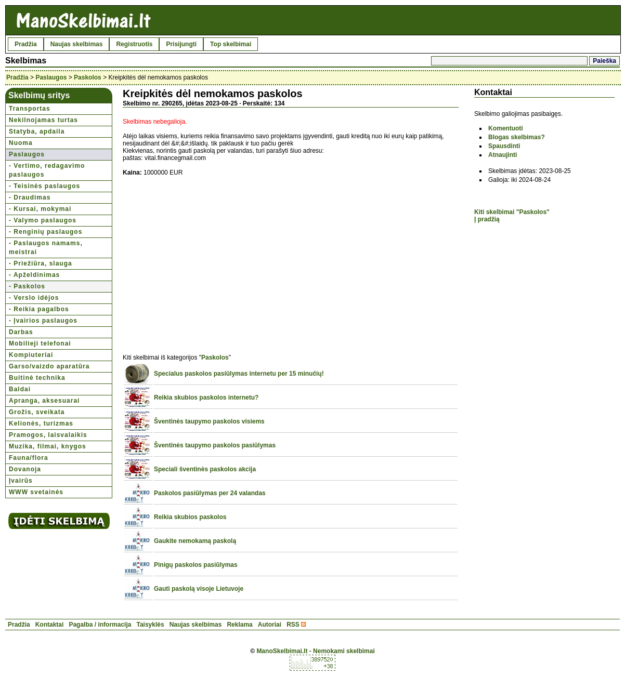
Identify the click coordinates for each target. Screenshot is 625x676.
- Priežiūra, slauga (40, 263)
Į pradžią (487, 219)
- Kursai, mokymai (40, 209)
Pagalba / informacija (100, 624)
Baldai (20, 389)
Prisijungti (181, 44)
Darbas (21, 332)
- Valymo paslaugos (42, 220)
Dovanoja (25, 469)
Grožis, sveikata (36, 412)
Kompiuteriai (31, 355)
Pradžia (26, 44)
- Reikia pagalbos (39, 309)
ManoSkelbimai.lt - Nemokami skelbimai (315, 651)
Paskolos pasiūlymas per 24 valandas (210, 493)
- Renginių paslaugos (45, 231)
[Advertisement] (210, 259)
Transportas (29, 108)
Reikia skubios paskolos (190, 517)
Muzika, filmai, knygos (47, 446)
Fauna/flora (28, 457)
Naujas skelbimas (76, 44)
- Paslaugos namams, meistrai (46, 248)
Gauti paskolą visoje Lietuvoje (198, 588)
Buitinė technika (37, 377)
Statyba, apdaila (36, 131)
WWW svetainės (36, 492)
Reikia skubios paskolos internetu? (206, 397)
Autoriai (269, 624)
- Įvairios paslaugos (43, 320)
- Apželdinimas (34, 275)
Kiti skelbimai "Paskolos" (512, 212)
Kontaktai (49, 624)
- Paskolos (27, 286)
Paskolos (87, 77)
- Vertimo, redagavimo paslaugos (47, 170)
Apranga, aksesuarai (44, 400)
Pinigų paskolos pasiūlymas (196, 564)
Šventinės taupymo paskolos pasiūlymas (215, 445)
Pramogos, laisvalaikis (48, 435)
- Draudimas (29, 197)
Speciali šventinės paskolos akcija (205, 469)
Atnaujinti (502, 154)
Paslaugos (51, 77)
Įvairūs (21, 480)
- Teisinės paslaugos (44, 186)
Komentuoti (505, 128)
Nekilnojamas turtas (43, 120)
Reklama (239, 624)
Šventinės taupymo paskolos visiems (209, 421)
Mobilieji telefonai (40, 343)
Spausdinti (504, 146)
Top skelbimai (230, 44)
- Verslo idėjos (34, 297)
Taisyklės (150, 624)
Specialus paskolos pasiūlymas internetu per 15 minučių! (239, 373)
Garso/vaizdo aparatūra (49, 366)
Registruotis (134, 44)
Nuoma (21, 143)
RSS (293, 624)
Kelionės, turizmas (41, 423)
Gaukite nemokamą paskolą (195, 541)
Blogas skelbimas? (516, 137)
